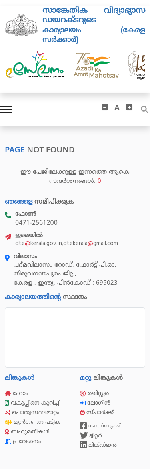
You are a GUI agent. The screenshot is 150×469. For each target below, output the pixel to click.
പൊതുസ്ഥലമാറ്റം (32, 412)
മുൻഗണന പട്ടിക (33, 422)
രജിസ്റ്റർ (94, 393)
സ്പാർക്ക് (97, 412)
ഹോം (16, 393)
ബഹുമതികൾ (27, 431)
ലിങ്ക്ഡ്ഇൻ (98, 445)
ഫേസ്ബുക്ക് (100, 426)
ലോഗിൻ (96, 403)
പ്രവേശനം (23, 441)
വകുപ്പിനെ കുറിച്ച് (33, 403)
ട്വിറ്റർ (91, 435)
